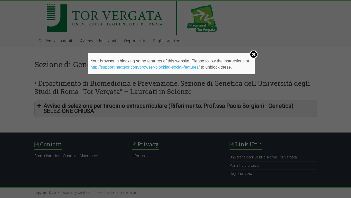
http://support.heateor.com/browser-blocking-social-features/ (145, 67)
